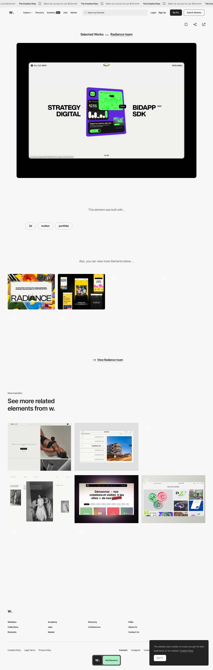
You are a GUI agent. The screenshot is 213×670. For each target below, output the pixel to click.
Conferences (94, 627)
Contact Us (133, 632)
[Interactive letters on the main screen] (131, 291)
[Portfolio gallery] (40, 552)
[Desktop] (31, 291)
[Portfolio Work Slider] (106, 552)
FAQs (130, 622)
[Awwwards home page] (97, 660)
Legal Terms (29, 650)
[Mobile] (81, 291)
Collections (13, 627)
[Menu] (81, 330)
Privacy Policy (45, 650)
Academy (53, 12)
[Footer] (31, 330)
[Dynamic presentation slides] (181, 291)
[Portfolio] (40, 447)
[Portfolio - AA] (106, 499)
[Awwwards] (11, 12)
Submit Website (194, 12)
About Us (132, 627)
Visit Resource (111, 660)
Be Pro (176, 12)
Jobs (65, 12)
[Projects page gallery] (173, 447)
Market (74, 12)
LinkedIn (147, 650)
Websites (12, 622)
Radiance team (121, 34)
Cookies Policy (14, 650)
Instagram (135, 650)
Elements (12, 632)
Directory (39, 12)
